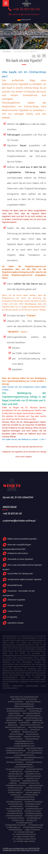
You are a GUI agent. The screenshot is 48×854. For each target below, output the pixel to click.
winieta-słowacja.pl (32, 790)
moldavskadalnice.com (24, 746)
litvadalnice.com (29, 732)
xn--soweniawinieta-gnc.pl (24, 834)
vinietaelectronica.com (29, 783)
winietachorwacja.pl (33, 801)
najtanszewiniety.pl (34, 748)
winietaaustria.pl (30, 794)
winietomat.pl (18, 820)
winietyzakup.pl (15, 829)
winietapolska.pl (14, 811)
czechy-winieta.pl (15, 715)
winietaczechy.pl (15, 804)
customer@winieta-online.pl (24, 14)
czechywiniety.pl (13, 718)
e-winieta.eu (24, 722)
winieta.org (15, 794)
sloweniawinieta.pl (24, 764)
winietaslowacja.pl (33, 813)
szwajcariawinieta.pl (14, 769)
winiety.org (31, 820)
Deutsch (24, 19)
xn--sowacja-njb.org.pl (24, 832)
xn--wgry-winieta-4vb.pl (24, 836)
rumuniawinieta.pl (33, 753)
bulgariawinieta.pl (34, 708)
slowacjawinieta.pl (34, 762)
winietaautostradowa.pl (24, 799)
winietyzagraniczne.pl (32, 827)
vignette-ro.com (15, 778)
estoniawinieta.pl (35, 727)
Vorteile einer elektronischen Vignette (24, 579)
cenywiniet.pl (14, 713)
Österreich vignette (16, 600)
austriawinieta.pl (33, 701)
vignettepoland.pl (30, 781)
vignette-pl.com (14, 776)
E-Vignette (12, 617)
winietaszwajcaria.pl (33, 815)
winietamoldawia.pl (14, 808)
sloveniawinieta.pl (13, 757)
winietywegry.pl (13, 827)
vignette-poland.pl (32, 776)
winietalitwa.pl (15, 806)
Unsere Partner (14, 611)
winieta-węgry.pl (32, 792)
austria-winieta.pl (15, 701)
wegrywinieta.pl (35, 785)
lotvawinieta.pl (16, 739)
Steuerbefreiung (14, 585)
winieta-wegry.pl (15, 792)
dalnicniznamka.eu (14, 720)
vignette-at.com (31, 771)
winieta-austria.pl (15, 788)
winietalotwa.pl (32, 806)
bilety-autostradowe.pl (24, 706)
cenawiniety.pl (35, 711)
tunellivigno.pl (15, 771)
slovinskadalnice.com (24, 760)
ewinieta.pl (35, 729)
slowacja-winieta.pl (14, 762)
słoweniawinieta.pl (34, 769)
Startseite (7, 51)
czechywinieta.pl (33, 715)
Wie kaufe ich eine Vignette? (20, 559)
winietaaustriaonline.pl (24, 797)
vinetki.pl (12, 783)
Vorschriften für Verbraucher (20, 573)
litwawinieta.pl (32, 734)
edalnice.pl (12, 725)
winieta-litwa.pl (14, 790)
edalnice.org (37, 722)
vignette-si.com (33, 778)
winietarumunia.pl (32, 811)
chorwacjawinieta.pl (31, 713)
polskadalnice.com (14, 753)
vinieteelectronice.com (15, 785)
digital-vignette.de (33, 720)
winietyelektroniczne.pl (15, 825)
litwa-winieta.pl (16, 734)
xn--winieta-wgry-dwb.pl (24, 841)
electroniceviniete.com (15, 727)
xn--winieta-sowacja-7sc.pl (24, 839)
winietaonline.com (34, 808)
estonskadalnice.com (18, 729)
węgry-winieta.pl (32, 829)
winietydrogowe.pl (24, 822)
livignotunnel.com (32, 736)
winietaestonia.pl (32, 804)
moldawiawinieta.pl (14, 748)
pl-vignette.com (35, 750)
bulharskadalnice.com (16, 711)
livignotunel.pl (14, 736)
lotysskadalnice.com (24, 741)
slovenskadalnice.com (33, 757)
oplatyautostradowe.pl (15, 750)
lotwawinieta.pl (32, 739)
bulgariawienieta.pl (14, 708)
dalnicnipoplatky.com (32, 718)
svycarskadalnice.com (24, 767)
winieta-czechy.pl (33, 788)
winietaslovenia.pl (15, 813)
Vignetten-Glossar (15, 623)
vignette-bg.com (15, 774)
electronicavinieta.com (30, 725)
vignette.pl (15, 781)
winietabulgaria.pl (14, 801)
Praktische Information (17, 553)
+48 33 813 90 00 (24, 9)
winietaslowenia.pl (14, 815)
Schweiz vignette (15, 605)
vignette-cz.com (33, 774)
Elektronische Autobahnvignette (21, 539)
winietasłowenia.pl (15, 818)
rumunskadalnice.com (24, 755)
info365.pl (15, 732)
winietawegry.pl (33, 818)
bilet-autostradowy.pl (24, 704)
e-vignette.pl (10, 722)
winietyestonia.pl (35, 825)
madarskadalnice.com (24, 743)
